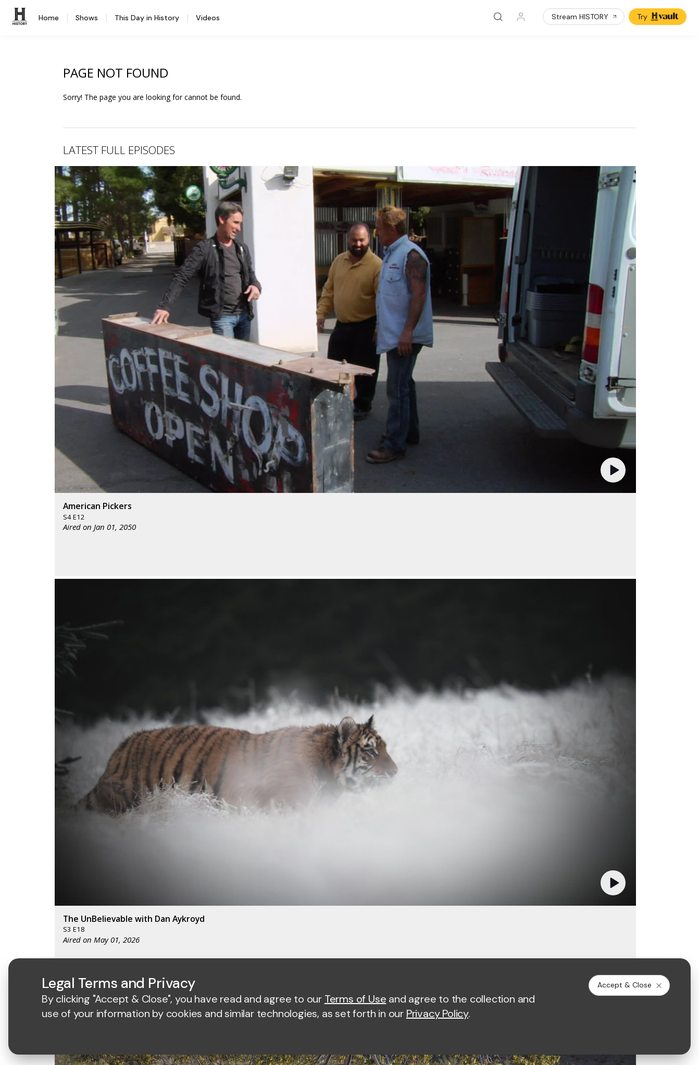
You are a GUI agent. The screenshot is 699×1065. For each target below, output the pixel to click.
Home (49, 18)
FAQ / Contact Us (62, 888)
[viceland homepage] (506, 734)
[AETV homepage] (267, 734)
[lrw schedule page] (454, 765)
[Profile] (521, 16)
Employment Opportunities (459, 813)
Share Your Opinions (68, 874)
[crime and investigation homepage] (402, 765)
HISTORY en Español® (71, 834)
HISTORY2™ (53, 820)
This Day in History (147, 18)
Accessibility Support (449, 830)
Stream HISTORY (585, 16)
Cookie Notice (451, 944)
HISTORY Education (67, 780)
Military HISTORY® (64, 847)
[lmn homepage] (400, 734)
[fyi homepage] (448, 734)
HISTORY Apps (59, 807)
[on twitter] (67, 915)
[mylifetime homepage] (334, 734)
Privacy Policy (328, 944)
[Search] (498, 16)
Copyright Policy (389, 944)
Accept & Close (630, 985)
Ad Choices (503, 944)
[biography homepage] (309, 765)
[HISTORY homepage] (55, 742)
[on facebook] (39, 915)
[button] (227, 247)
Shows (87, 18)
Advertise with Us (279, 813)
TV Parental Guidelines (453, 847)
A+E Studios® (272, 847)
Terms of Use (272, 944)
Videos (208, 18)
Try (658, 16)
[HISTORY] (21, 17)
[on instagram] (122, 915)
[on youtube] (95, 915)
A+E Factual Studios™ (285, 830)
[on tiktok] (150, 915)
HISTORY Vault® (61, 793)
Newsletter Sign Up (66, 861)
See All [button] (612, 565)
